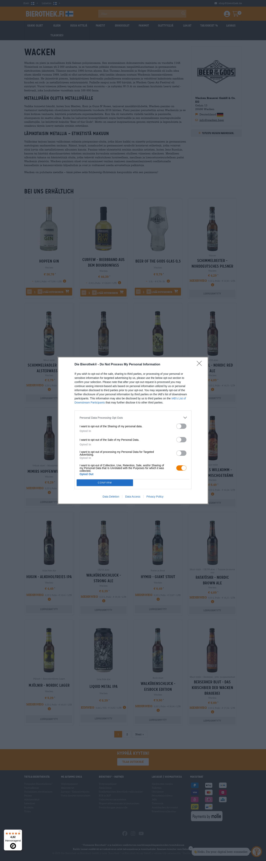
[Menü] (19, 832)
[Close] (200, 364)
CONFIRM (105, 482)
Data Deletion (111, 496)
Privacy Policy (154, 496)
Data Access (132, 496)
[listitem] (133, 418)
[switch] (181, 426)
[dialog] (133, 430)
